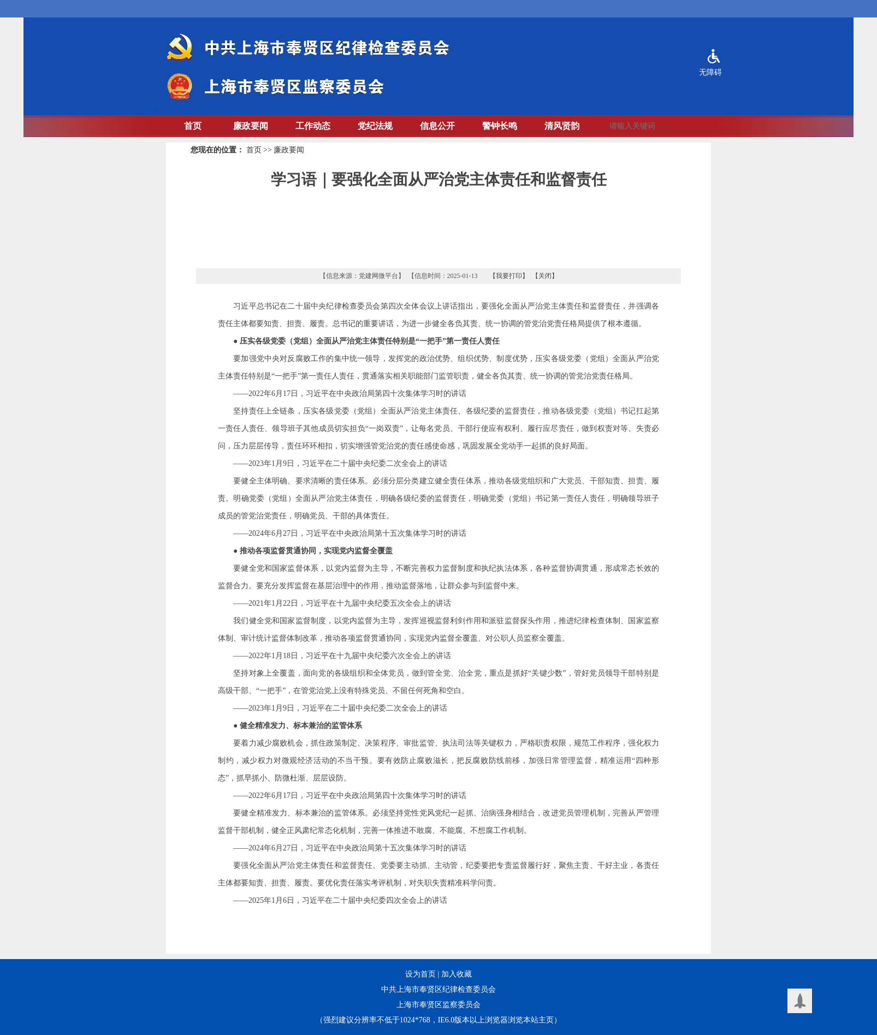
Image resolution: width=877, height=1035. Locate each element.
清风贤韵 (561, 126)
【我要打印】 (509, 276)
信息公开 (437, 126)
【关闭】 (545, 276)
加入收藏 (456, 974)
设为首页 (420, 974)
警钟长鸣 (499, 126)
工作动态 (312, 126)
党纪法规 (375, 126)
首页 (193, 126)
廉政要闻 (250, 126)
